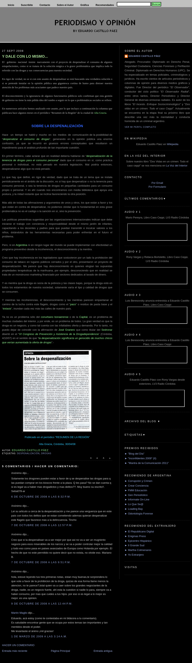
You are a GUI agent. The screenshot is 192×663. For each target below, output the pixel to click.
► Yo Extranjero (134, 554)
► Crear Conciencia (136, 485)
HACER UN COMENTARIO (18, 645)
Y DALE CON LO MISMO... (25, 56)
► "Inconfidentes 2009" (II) (140, 458)
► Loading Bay (134, 508)
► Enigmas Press (135, 536)
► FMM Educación (136, 490)
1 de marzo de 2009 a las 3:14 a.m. (39, 636)
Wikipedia (172, 144)
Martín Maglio (19, 612)
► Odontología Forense (139, 513)
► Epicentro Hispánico (138, 540)
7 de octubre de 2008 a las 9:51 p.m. (41, 562)
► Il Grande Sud (134, 545)
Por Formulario (157, 186)
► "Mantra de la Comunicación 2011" (147, 463)
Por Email (157, 182)
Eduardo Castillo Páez (145, 56)
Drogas (46, 453)
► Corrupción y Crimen (138, 480)
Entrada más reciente (14, 650)
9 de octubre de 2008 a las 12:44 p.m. (42, 603)
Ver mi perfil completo (140, 127)
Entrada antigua (103, 650)
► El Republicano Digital (139, 531)
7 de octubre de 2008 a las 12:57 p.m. (42, 525)
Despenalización (28, 453)
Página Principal (60, 650)
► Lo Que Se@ (134, 504)
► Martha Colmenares (138, 550)
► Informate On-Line (137, 499)
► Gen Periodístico (136, 495)
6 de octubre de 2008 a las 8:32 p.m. (41, 496)
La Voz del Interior (177, 165)
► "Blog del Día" (134, 453)
